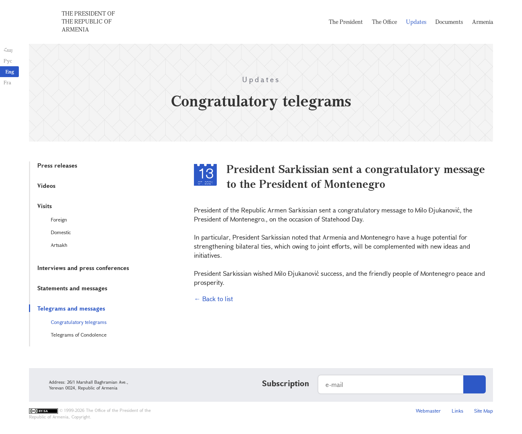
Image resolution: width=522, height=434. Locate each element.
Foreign (59, 219)
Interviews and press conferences (83, 267)
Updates (416, 22)
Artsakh (59, 244)
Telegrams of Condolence (79, 334)
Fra (7, 82)
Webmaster (428, 410)
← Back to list (213, 298)
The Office (384, 22)
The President (346, 22)
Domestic (61, 232)
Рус (8, 60)
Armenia (482, 22)
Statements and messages (72, 288)
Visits (44, 206)
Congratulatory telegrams (79, 322)
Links (457, 410)
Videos (46, 185)
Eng (9, 71)
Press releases (57, 165)
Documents (449, 22)
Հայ (8, 49)
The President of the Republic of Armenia (88, 21)
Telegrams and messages (71, 308)
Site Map (483, 410)
